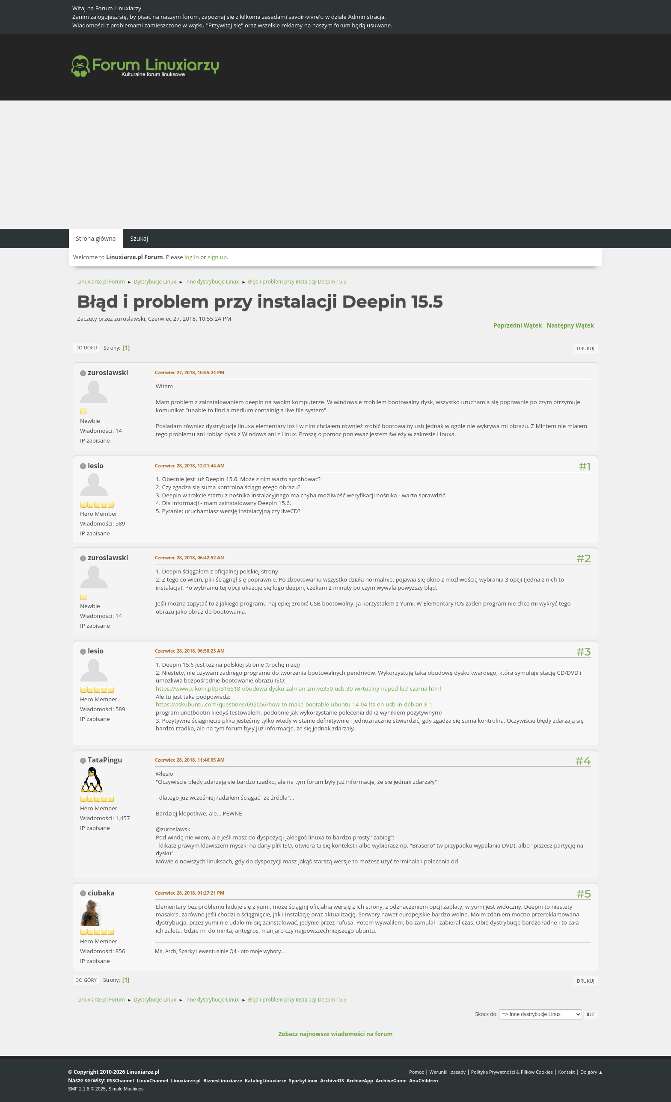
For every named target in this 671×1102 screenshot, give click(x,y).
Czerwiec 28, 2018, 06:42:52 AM (190, 557)
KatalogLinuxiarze (265, 1080)
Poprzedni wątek (517, 325)
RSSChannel (120, 1080)
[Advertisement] (335, 165)
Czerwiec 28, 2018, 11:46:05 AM (190, 759)
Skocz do (485, 1014)
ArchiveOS (332, 1080)
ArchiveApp (360, 1080)
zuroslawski (108, 372)
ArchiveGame (391, 1080)
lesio (96, 465)
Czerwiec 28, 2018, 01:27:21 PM (189, 892)
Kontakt (566, 1072)
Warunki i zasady (448, 1072)
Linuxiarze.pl (186, 1080)
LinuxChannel (152, 1080)
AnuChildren (423, 1080)
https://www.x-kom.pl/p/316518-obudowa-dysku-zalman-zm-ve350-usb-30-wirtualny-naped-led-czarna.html (298, 688)
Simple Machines (125, 1088)
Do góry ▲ (591, 1072)
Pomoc (416, 1072)
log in (191, 257)
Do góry (86, 980)
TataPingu (105, 760)
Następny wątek (570, 325)
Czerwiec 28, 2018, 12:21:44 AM (190, 465)
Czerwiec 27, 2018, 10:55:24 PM (189, 372)
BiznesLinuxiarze (222, 1080)
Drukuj (585, 348)
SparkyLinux (303, 1080)
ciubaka (101, 893)
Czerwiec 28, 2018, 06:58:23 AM (190, 650)
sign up (217, 257)
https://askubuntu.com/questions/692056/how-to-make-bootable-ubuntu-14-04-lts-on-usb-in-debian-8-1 (294, 704)
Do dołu (86, 347)
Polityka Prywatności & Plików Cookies (512, 1072)
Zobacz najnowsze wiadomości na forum (335, 1034)
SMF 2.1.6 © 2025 (87, 1088)
